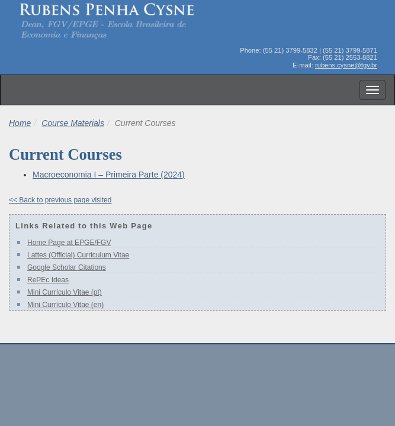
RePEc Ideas (48, 280)
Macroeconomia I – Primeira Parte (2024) (109, 174)
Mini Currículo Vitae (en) (65, 305)
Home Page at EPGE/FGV (69, 242)
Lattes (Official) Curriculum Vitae (78, 255)
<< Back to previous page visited (60, 200)
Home (20, 123)
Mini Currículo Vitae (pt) (64, 292)
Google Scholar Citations (66, 267)
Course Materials (72, 123)
